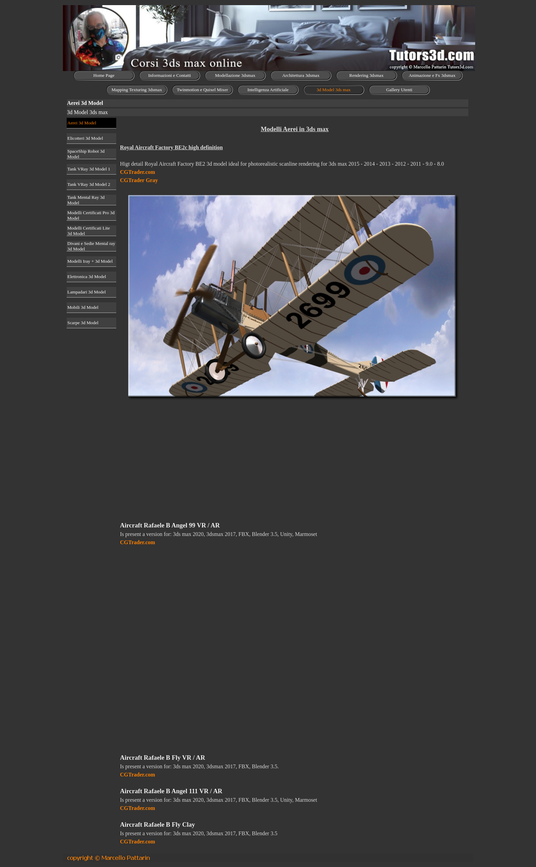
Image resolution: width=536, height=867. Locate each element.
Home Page (104, 75)
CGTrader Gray (139, 180)
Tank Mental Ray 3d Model (86, 200)
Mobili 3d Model (82, 307)
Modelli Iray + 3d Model (90, 261)
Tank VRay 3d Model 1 (88, 168)
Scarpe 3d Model (82, 322)
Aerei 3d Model (81, 122)
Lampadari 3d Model (86, 291)
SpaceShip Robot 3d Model (86, 154)
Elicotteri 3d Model (85, 138)
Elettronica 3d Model (86, 276)
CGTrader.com (137, 172)
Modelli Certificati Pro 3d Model (91, 215)
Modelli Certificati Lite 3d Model (88, 230)
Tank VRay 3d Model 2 (88, 184)
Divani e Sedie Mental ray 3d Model (91, 246)
